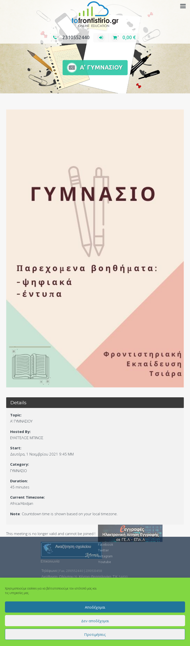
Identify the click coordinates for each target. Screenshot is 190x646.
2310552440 (70, 37)
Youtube (104, 553)
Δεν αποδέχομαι (95, 620)
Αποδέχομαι (95, 607)
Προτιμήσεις (95, 634)
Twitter (103, 541)
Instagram (105, 547)
